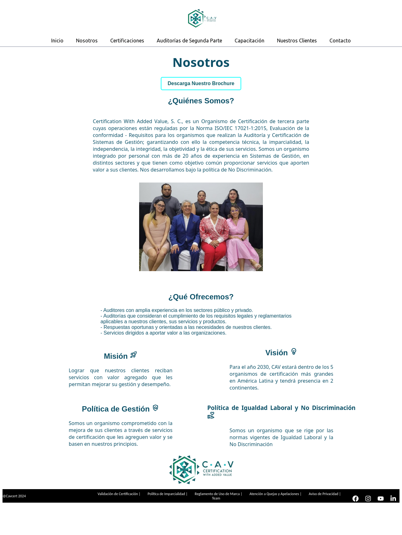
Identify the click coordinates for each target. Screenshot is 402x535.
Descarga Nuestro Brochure (201, 83)
